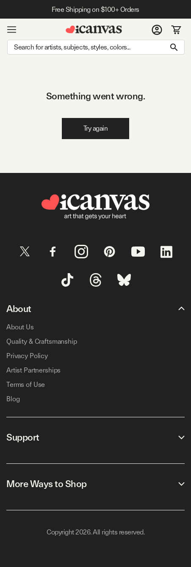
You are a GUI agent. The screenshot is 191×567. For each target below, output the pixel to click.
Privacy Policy (27, 356)
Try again (95, 128)
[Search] (96, 47)
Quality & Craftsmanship (41, 341)
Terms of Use (25, 385)
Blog (12, 399)
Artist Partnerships (33, 370)
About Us (20, 327)
